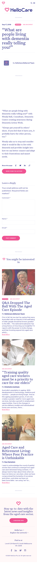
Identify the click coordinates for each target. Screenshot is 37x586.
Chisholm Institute (12, 387)
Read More (6, 334)
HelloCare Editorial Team (24, 63)
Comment (6, 198)
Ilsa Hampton (9, 462)
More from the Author (14, 171)
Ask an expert (28, 24)
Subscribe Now (18, 520)
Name (4, 219)
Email (4, 228)
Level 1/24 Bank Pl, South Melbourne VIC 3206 (18, 545)
